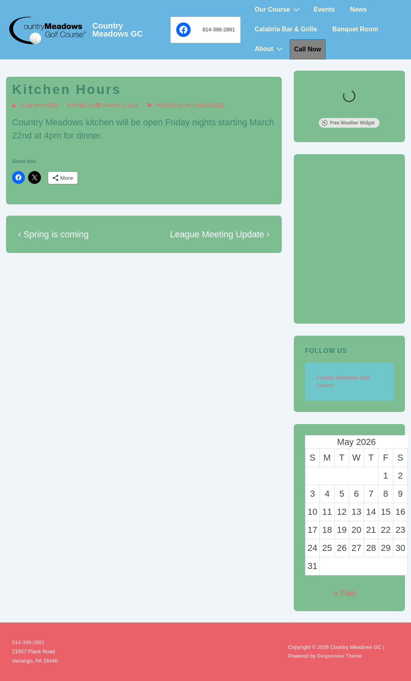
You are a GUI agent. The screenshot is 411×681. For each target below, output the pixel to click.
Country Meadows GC (117, 29)
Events (324, 9)
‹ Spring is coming (53, 234)
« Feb (344, 593)
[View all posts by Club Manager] (35, 105)
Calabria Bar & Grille (285, 29)
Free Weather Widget (348, 123)
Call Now (307, 49)
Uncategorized (203, 105)
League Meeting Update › (220, 234)
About (269, 49)
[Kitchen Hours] (120, 105)
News (358, 9)
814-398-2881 (28, 642)
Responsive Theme (339, 656)
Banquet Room (355, 29)
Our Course (277, 9)
